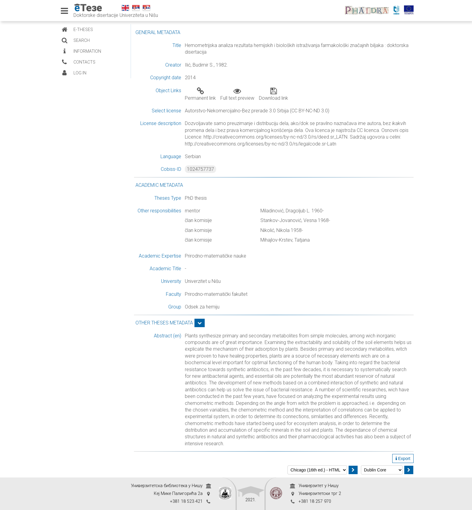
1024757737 (200, 169)
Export (403, 458)
